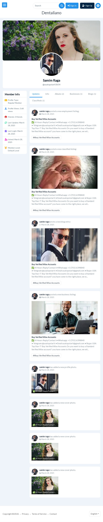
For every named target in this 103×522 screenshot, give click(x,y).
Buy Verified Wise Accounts (44, 119)
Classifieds (38, 100)
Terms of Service (39, 514)
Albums (59, 94)
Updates (36, 94)
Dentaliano (51, 12)
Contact (53, 514)
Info (47, 94)
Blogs (92, 94)
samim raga (44, 111)
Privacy (25, 514)
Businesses (76, 94)
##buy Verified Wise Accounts (46, 137)
